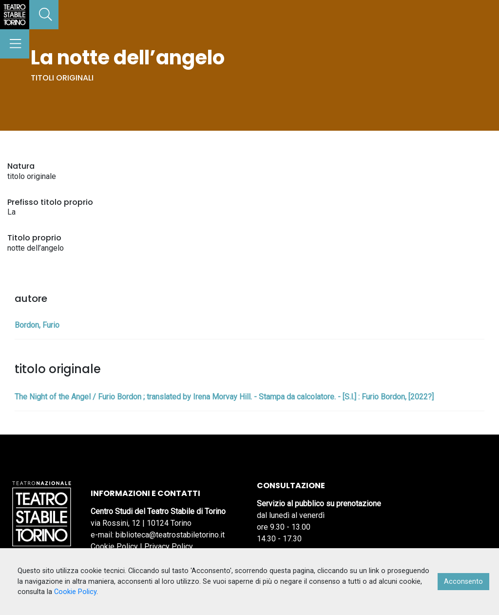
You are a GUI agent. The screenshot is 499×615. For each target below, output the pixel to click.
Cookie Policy (114, 546)
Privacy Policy (168, 546)
